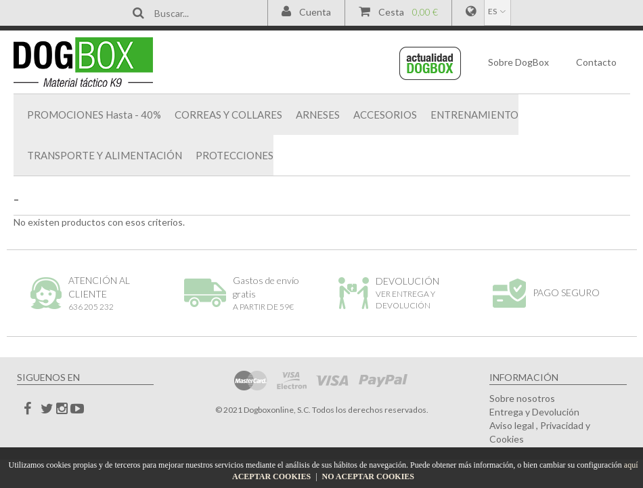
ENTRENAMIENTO (474, 114)
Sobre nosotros (522, 398)
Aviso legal (511, 425)
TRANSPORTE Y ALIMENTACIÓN (104, 155)
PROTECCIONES (234, 155)
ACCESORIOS (385, 114)
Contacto (596, 62)
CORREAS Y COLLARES (228, 114)
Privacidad (561, 425)
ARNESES (318, 114)
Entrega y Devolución (534, 412)
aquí (631, 465)
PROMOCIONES (94, 114)
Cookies (506, 439)
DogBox (518, 62)
